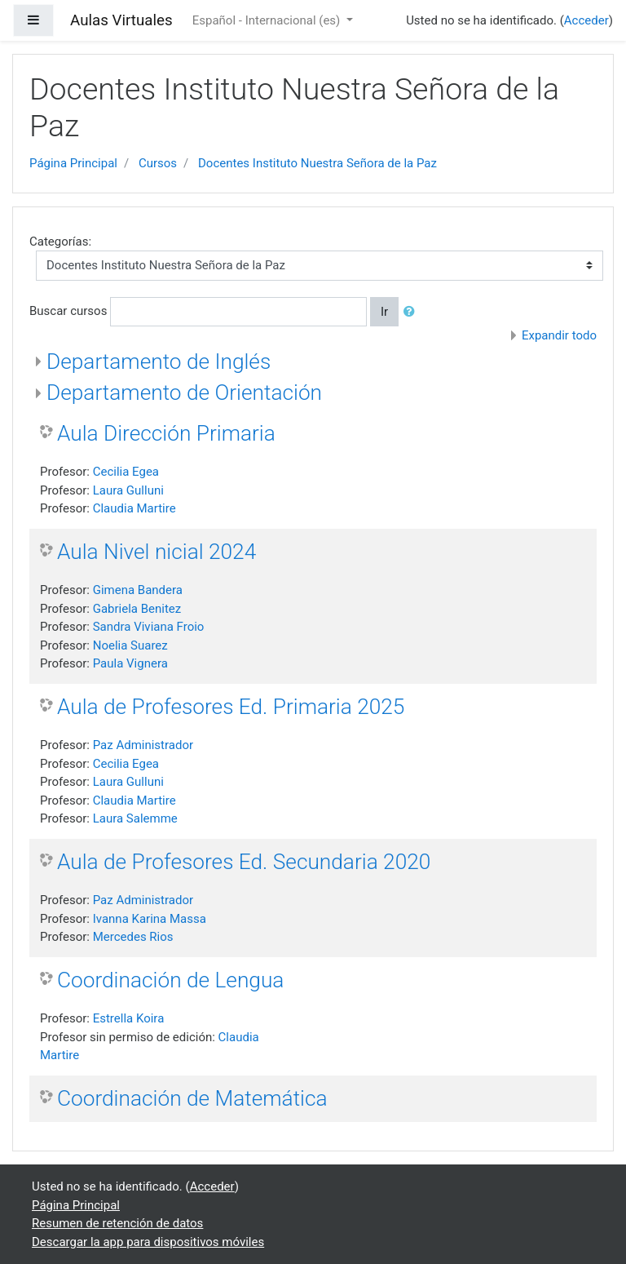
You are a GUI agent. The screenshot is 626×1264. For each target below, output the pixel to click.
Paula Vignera (130, 663)
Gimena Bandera (138, 590)
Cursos (158, 163)
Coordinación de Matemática (192, 1098)
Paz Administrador (143, 745)
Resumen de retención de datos (117, 1223)
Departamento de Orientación (184, 392)
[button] (412, 312)
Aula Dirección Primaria (166, 433)
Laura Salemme (135, 818)
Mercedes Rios (133, 936)
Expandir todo (559, 335)
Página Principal (73, 163)
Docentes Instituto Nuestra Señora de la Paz (317, 163)
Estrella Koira (129, 1018)
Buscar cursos (68, 311)
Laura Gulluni (128, 490)
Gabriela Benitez (137, 608)
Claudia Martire (134, 508)
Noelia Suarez (130, 645)
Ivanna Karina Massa (149, 918)
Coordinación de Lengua (170, 980)
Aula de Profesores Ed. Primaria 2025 (230, 706)
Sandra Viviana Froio (149, 626)
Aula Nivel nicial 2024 (156, 551)
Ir (384, 311)
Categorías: (60, 241)
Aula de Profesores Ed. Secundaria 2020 (243, 861)
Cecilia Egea (126, 471)
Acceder (586, 20)
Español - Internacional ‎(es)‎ (267, 20)
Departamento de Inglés (158, 361)
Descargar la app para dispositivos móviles (148, 1242)
